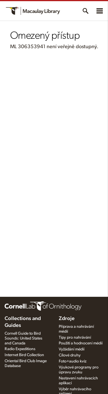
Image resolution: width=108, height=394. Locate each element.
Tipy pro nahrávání (75, 338)
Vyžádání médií (71, 349)
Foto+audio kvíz (72, 361)
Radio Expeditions (20, 349)
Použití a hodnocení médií (81, 343)
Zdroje (67, 318)
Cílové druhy (70, 355)
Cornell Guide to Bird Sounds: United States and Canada (23, 338)
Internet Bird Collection (24, 355)
